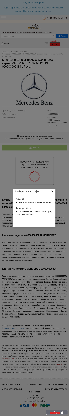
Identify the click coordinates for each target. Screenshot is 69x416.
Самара (20, 198)
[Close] (52, 191)
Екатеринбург (23, 208)
